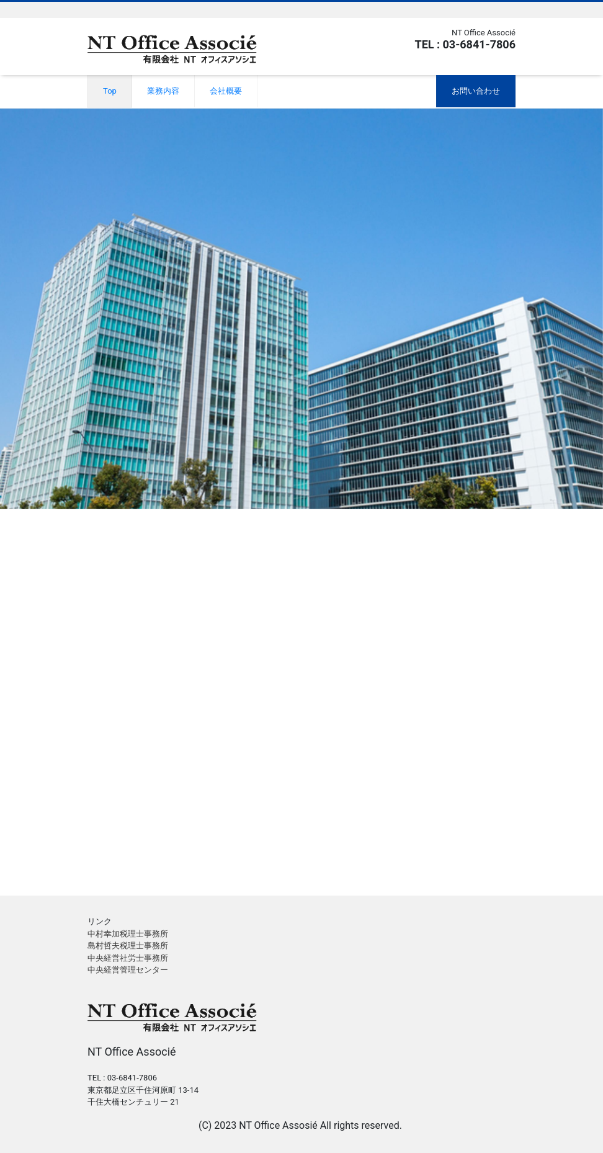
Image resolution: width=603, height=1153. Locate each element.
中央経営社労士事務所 (127, 958)
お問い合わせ (476, 91)
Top (110, 91)
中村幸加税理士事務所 (127, 933)
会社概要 (226, 91)
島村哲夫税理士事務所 (127, 945)
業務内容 (163, 91)
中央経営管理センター (127, 969)
